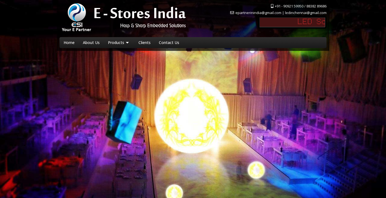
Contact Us (169, 42)
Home (69, 42)
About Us (91, 42)
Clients (144, 42)
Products (119, 42)
